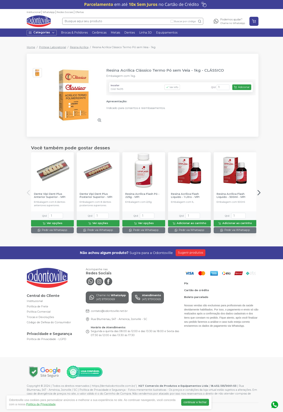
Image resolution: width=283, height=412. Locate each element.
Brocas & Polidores (74, 32)
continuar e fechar (195, 402)
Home (31, 47)
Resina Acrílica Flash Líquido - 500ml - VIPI (231, 195)
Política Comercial (39, 311)
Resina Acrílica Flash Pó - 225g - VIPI (142, 195)
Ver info (172, 87)
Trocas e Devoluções (40, 317)
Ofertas (79, 12)
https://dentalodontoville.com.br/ (113, 385)
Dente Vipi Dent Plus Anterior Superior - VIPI (49, 195)
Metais (115, 32)
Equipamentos (166, 32)
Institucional (34, 12)
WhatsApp (49, 12)
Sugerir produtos (190, 252)
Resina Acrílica (79, 47)
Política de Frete (37, 306)
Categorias (41, 32)
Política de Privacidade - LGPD (46, 339)
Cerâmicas (99, 32)
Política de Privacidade (41, 404)
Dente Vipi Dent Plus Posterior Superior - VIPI (96, 195)
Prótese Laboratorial (52, 47)
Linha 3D (145, 32)
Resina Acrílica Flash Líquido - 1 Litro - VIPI (185, 195)
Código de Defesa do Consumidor (49, 322)
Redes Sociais (65, 12)
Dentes (129, 32)
